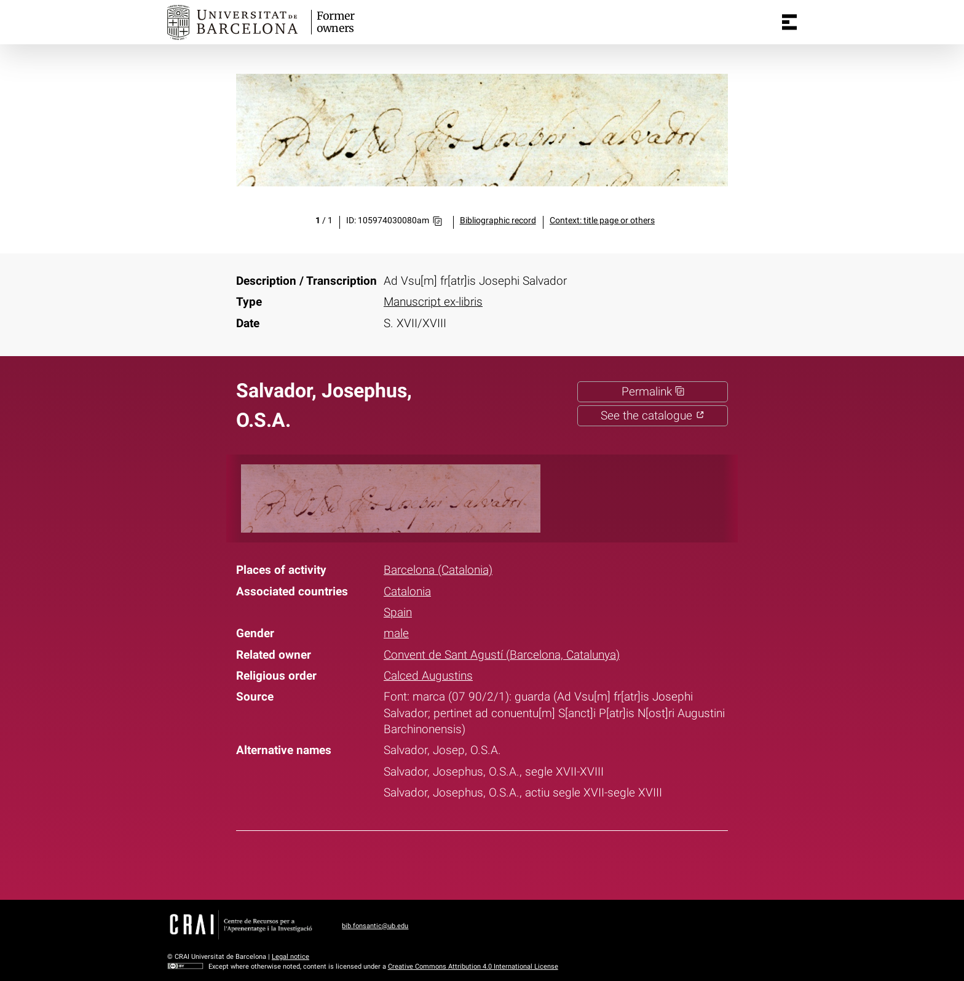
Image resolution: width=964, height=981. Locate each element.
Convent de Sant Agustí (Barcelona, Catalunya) (502, 655)
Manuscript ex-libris (433, 302)
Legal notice (290, 957)
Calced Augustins (428, 676)
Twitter (473, 863)
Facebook (441, 863)
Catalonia (407, 591)
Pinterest (505, 863)
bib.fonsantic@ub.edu (375, 926)
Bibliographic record (498, 220)
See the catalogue (653, 416)
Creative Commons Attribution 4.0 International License (473, 967)
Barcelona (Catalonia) (438, 570)
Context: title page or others (602, 220)
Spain (398, 612)
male (396, 633)
